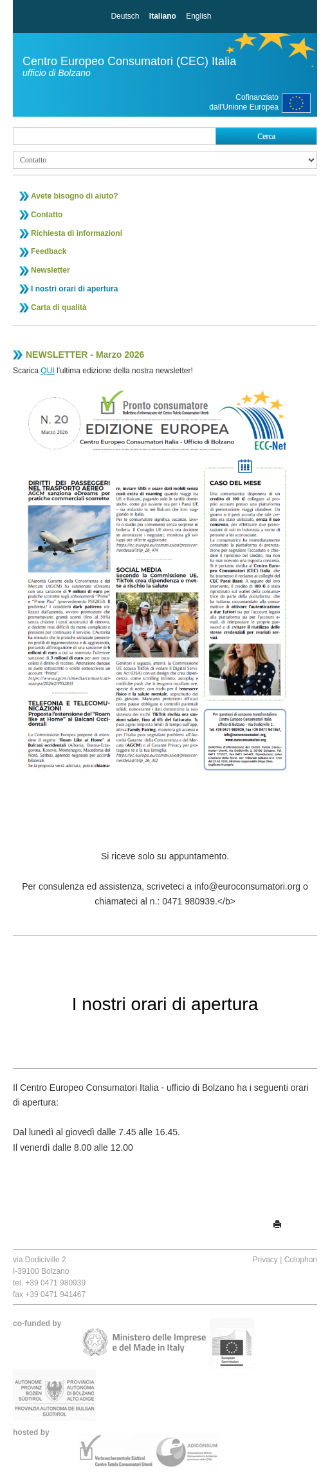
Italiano (162, 16)
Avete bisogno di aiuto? (74, 195)
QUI (47, 370)
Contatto (46, 214)
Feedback (48, 251)
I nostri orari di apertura (74, 288)
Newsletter (50, 270)
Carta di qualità (59, 307)
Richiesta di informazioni (76, 233)
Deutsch (125, 16)
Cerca (266, 136)
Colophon (300, 1259)
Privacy (264, 1259)
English (198, 16)
